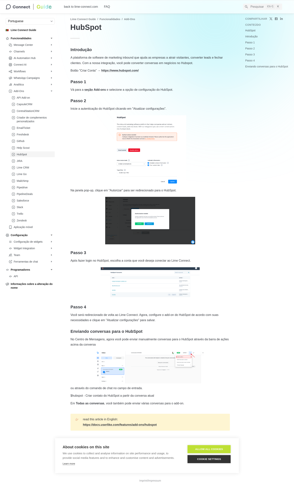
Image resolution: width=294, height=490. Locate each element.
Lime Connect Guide (83, 19)
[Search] (262, 7)
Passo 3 (250, 54)
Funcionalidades (110, 19)
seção (88, 89)
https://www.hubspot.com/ (120, 70)
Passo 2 (250, 48)
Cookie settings (209, 459)
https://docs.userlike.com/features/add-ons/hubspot (120, 424)
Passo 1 (250, 42)
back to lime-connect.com (81, 6)
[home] (32, 7)
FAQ (107, 6)
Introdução (251, 36)
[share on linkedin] (281, 18)
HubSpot (250, 30)
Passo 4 (250, 60)
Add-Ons (129, 19)
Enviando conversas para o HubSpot (266, 66)
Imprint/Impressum (150, 480)
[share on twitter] (270, 18)
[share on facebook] (276, 18)
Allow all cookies (209, 449)
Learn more (69, 463)
